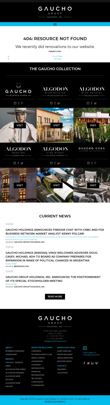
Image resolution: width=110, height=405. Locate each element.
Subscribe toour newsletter (91, 353)
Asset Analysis (64, 351)
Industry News (64, 361)
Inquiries (61, 369)
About (9, 347)
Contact (62, 366)
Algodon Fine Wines (16, 369)
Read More (11, 264)
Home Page (57, 56)
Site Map (57, 59)
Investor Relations (41, 347)
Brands (9, 359)
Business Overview (15, 351)
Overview (36, 351)
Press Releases (64, 354)
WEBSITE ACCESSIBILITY (55, 401)
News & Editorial (66, 347)
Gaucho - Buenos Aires (14, 364)
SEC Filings (36, 378)
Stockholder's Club (41, 354)
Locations (62, 373)
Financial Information (37, 373)
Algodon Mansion (15, 373)
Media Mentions (65, 358)
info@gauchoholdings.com (55, 341)
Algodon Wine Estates (13, 378)
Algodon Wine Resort (13, 384)
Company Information (37, 366)
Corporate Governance (37, 383)
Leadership (11, 354)
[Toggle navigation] (55, 24)
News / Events (38, 358)
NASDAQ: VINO (67, 399)
